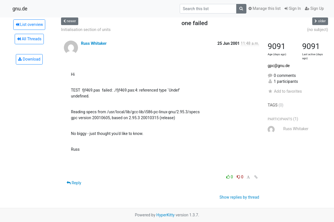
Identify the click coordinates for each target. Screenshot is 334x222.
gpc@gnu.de (279, 65)
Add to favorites (285, 91)
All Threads (29, 39)
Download (29, 59)
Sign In (293, 8)
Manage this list (264, 8)
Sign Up (314, 8)
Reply (74, 183)
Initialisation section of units (86, 29)
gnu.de (19, 9)
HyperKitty (165, 215)
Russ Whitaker (94, 43)
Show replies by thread (239, 197)
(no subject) (317, 29)
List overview (29, 24)
